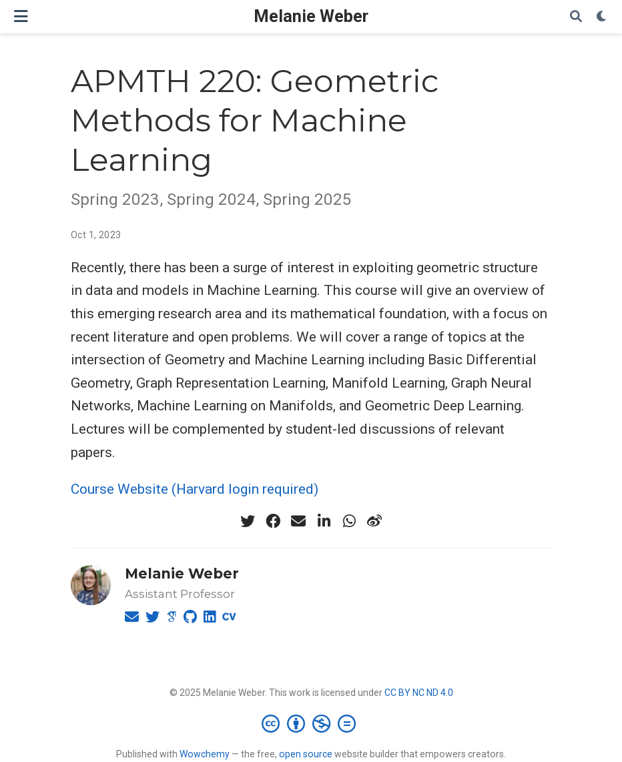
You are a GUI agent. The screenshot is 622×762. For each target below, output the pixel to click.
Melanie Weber (311, 16)
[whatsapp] (349, 521)
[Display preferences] (602, 17)
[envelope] (298, 521)
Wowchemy (205, 754)
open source (305, 754)
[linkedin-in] (324, 521)
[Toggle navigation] (21, 16)
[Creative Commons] (311, 723)
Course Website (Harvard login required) (194, 489)
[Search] (576, 17)
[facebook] (273, 521)
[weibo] (374, 521)
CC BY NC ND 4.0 (418, 692)
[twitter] (248, 521)
